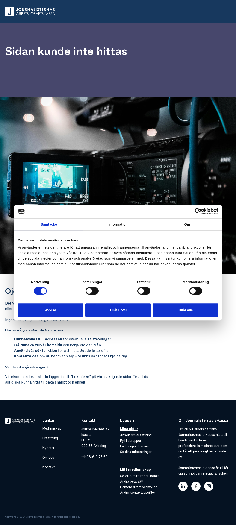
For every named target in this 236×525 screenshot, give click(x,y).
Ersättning (50, 438)
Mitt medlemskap (135, 469)
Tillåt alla (185, 310)
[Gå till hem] (30, 11)
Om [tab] (187, 224)
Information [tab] (118, 224)
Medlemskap (51, 428)
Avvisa (50, 310)
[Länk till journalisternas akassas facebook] (196, 486)
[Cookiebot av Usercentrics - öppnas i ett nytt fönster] (198, 211)
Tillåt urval (118, 310)
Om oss (48, 457)
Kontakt (48, 467)
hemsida (54, 345)
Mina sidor (129, 429)
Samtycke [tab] (49, 224)
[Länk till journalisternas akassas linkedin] (183, 486)
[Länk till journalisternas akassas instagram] (208, 486)
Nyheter (48, 447)
